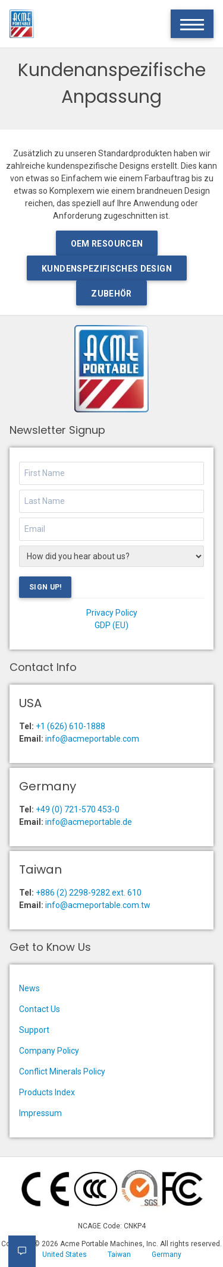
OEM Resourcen (107, 243)
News (29, 988)
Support (34, 1030)
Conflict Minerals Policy (62, 1071)
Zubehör (111, 293)
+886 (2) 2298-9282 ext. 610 (89, 892)
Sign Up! (45, 587)
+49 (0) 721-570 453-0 (78, 809)
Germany (166, 1254)
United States (64, 1254)
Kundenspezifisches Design (107, 268)
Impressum (40, 1113)
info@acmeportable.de (88, 822)
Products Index (47, 1092)
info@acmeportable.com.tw (97, 905)
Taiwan (119, 1254)
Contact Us (39, 1009)
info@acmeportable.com (92, 738)
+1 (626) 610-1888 (70, 726)
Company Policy (49, 1050)
